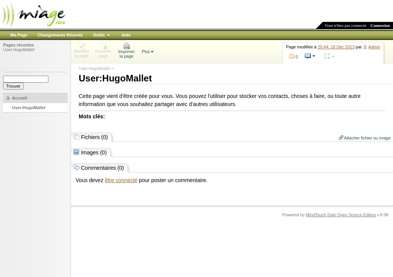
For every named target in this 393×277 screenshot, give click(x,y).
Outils (99, 35)
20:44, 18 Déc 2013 (336, 47)
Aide (125, 35)
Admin (374, 47)
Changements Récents (60, 35)
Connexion (380, 25)
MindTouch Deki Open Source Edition (341, 214)
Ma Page (19, 35)
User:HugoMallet (19, 49)
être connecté (121, 180)
